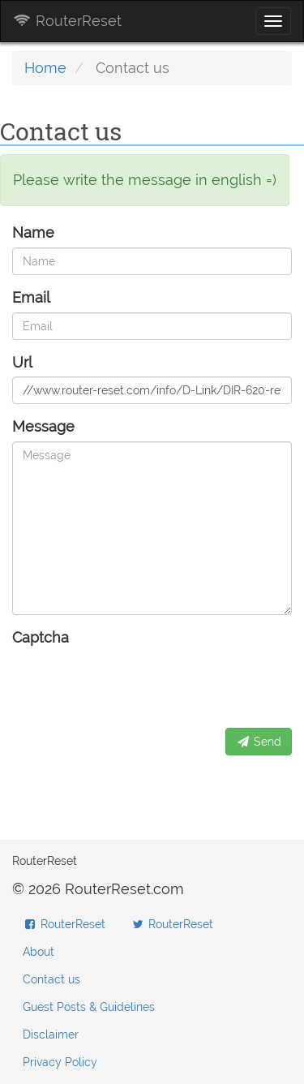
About (38, 951)
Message (43, 426)
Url (22, 362)
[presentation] (135, 684)
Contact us (51, 979)
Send (258, 741)
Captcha (40, 637)
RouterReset (67, 20)
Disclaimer (51, 1034)
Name (33, 232)
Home (45, 67)
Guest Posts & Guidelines (89, 1006)
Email (31, 297)
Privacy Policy (60, 1062)
